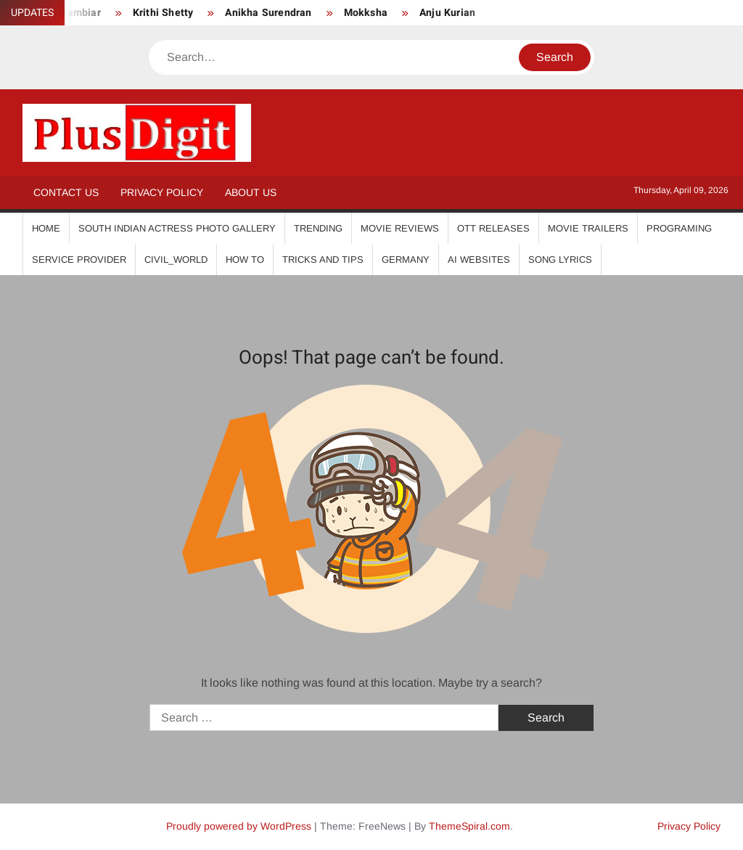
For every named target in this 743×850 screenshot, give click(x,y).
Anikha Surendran (268, 12)
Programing (679, 228)
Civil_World (176, 259)
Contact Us (66, 192)
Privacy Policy (161, 192)
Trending (318, 228)
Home (46, 228)
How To (245, 259)
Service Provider (79, 259)
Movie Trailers (588, 228)
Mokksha (365, 12)
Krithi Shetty (163, 12)
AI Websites (479, 259)
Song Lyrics (560, 259)
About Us (250, 192)
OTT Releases (493, 228)
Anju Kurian (447, 12)
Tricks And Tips (323, 259)
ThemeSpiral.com (469, 826)
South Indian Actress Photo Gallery (177, 228)
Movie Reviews (400, 228)
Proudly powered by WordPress (238, 826)
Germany (406, 259)
